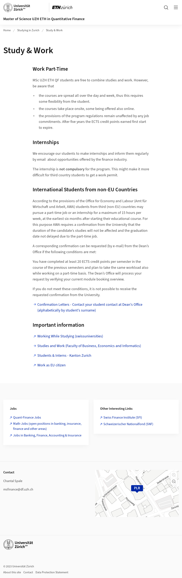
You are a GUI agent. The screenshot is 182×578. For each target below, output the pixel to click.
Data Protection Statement (51, 572)
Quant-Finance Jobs (27, 417)
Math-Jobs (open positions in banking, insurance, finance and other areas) (47, 426)
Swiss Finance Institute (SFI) (122, 417)
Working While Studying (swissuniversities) (70, 336)
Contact (28, 572)
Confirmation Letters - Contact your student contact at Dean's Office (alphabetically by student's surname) (89, 307)
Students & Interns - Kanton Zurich (64, 355)
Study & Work (54, 30)
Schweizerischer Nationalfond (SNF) (128, 424)
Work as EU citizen (51, 365)
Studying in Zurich (28, 30)
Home (7, 30)
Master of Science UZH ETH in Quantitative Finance (44, 19)
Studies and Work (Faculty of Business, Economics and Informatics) (89, 345)
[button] (174, 475)
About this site (12, 572)
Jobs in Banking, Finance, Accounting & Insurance (47, 435)
